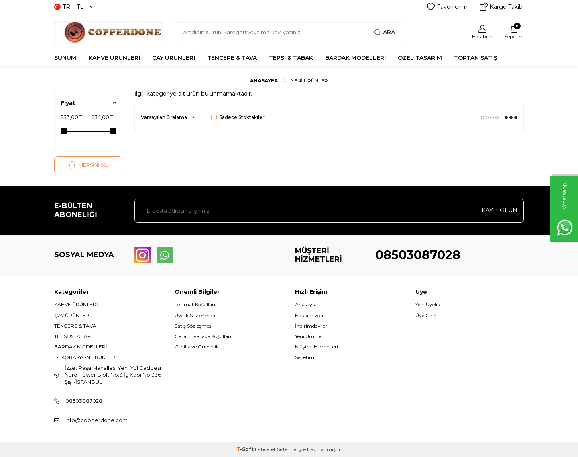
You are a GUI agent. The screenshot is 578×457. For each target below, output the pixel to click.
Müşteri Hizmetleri (316, 347)
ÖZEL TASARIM (420, 57)
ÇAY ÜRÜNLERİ (173, 57)
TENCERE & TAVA (232, 57)
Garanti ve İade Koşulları (203, 336)
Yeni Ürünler (309, 336)
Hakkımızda (309, 315)
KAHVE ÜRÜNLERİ (114, 57)
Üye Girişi (426, 315)
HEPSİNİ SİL (88, 165)
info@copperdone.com (96, 420)
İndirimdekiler (311, 326)
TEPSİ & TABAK (291, 57)
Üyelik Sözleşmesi (195, 315)
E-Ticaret (265, 449)
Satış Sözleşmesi (193, 326)
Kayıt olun (499, 210)
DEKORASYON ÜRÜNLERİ (85, 357)
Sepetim (304, 357)
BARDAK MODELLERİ (355, 57)
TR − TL (73, 6)
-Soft (245, 449)
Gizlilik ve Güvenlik (197, 347)
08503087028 (417, 255)
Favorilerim (447, 7)
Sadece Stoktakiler (238, 117)
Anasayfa (264, 81)
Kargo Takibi (502, 7)
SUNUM (65, 57)
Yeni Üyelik (427, 304)
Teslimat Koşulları (195, 304)
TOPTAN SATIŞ (475, 57)
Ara (384, 32)
